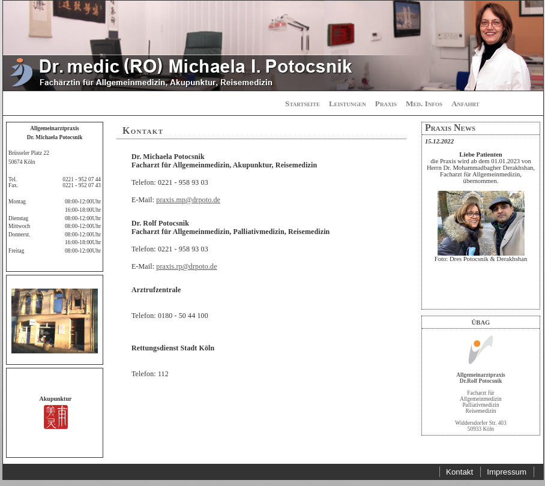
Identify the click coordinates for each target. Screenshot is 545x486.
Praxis (386, 103)
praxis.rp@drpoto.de (186, 266)
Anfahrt (465, 103)
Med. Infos (424, 103)
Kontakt (459, 471)
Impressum (506, 471)
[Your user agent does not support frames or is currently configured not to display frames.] (481, 222)
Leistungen (347, 103)
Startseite (302, 103)
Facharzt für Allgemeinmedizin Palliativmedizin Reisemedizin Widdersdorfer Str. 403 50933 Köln (480, 399)
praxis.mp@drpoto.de (188, 200)
